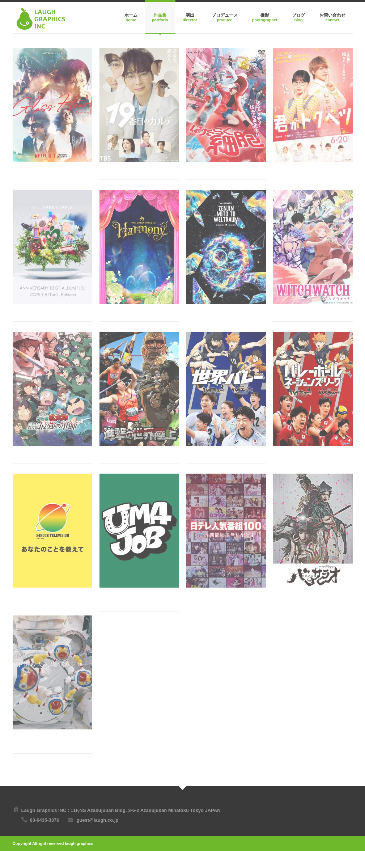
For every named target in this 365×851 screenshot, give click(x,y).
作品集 (159, 15)
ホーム (130, 15)
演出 (190, 15)
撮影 (264, 15)
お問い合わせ (332, 15)
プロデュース (225, 15)
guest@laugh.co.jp (97, 820)
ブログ (298, 15)
